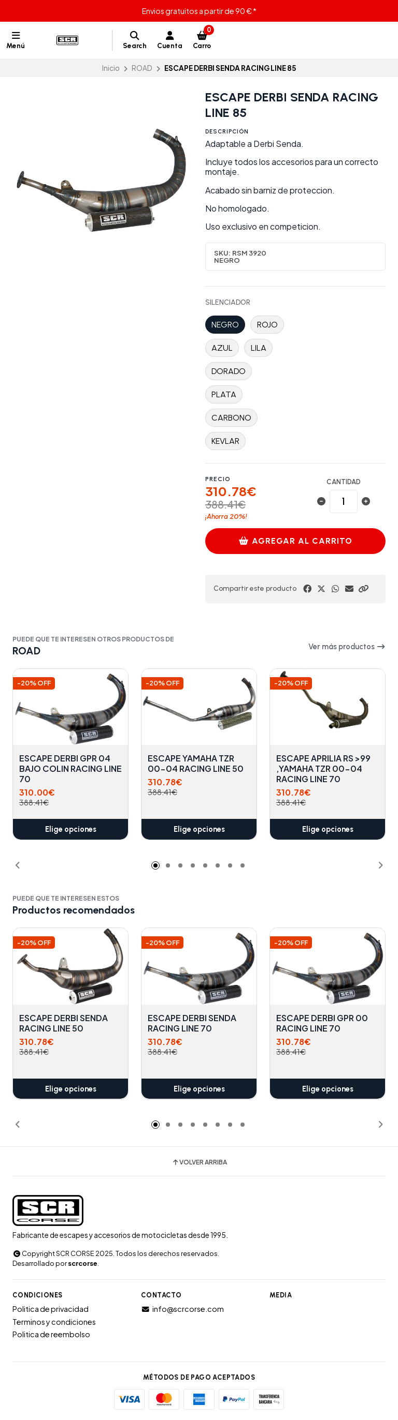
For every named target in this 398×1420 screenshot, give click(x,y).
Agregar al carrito (295, 541)
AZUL (222, 348)
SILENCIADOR (227, 302)
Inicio (111, 68)
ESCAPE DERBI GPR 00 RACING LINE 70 (322, 1023)
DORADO (228, 371)
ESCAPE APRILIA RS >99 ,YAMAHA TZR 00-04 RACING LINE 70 (323, 769)
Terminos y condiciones (54, 1321)
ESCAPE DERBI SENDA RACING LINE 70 (192, 1023)
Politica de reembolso (51, 1334)
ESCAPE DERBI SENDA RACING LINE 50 (63, 1023)
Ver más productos (347, 646)
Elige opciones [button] (70, 829)
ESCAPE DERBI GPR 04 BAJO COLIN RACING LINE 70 (70, 769)
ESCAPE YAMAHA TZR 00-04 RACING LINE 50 (196, 764)
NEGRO (225, 325)
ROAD (142, 68)
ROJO (267, 325)
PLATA (223, 394)
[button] (363, 589)
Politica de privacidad (50, 1308)
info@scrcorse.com (182, 1308)
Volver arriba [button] (199, 1162)
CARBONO (231, 418)
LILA (258, 348)
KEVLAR (225, 441)
